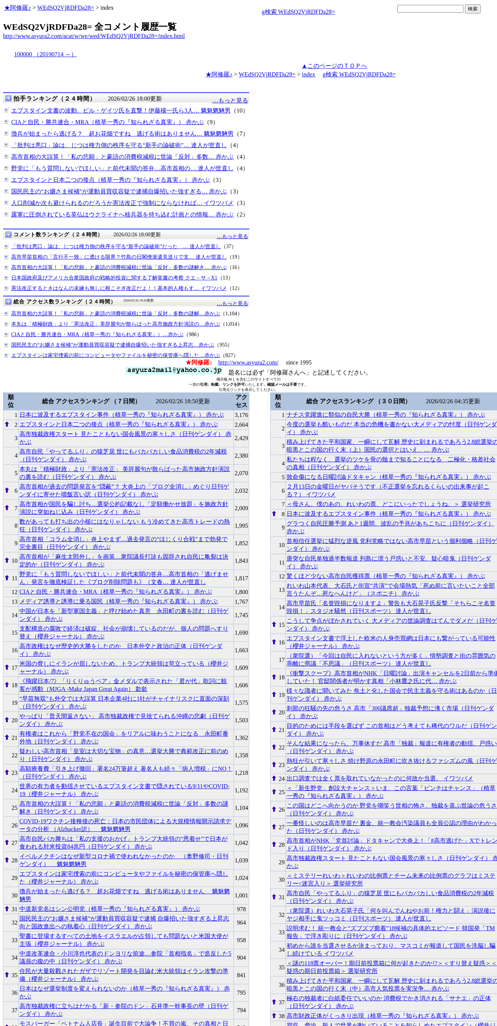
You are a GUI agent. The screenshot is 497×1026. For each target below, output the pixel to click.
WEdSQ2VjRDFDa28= (65, 7)
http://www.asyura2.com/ (248, 362)
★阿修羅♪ (17, 7)
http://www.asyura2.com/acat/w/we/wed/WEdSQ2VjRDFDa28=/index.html (94, 36)
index (308, 74)
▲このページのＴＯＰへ (334, 66)
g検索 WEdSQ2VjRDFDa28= (298, 12)
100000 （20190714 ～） (45, 54)
